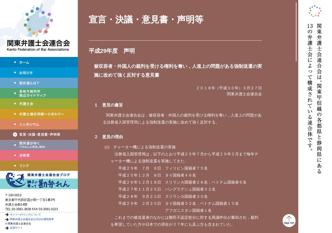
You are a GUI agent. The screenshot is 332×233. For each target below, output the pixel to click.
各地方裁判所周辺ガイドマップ (39, 93)
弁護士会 (39, 103)
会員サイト (16, 227)
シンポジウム (39, 124)
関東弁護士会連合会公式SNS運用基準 (32, 219)
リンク (39, 166)
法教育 (39, 155)
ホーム (39, 62)
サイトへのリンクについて (25, 214)
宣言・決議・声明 (39, 134)
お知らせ (39, 72)
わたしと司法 (39, 145)
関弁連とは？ (39, 83)
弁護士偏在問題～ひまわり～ (39, 114)
